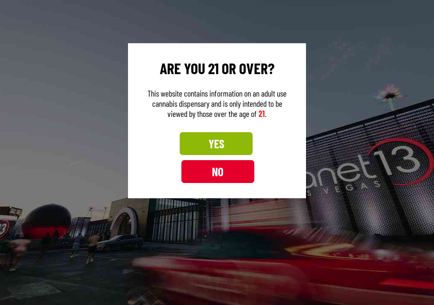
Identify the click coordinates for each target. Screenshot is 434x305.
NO (254, 157)
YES (179, 157)
